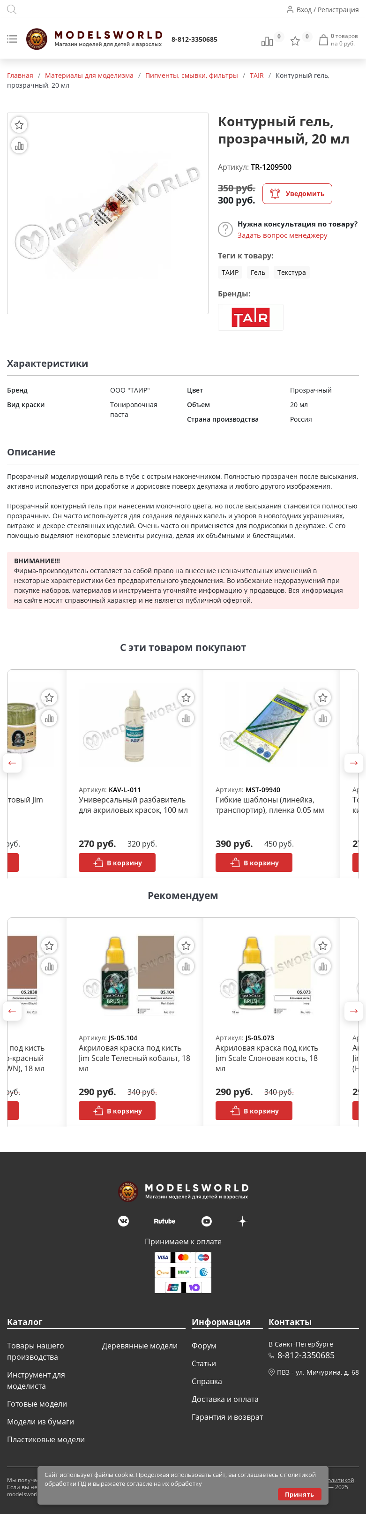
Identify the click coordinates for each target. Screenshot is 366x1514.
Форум (204, 1345)
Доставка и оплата (225, 1399)
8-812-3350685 (194, 39)
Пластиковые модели (46, 1439)
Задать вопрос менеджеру (283, 235)
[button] (12, 763)
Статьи (204, 1363)
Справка (207, 1381)
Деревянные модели (140, 1345)
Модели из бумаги (40, 1421)
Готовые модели (37, 1404)
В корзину (117, 862)
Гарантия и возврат (227, 1417)
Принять (299, 1494)
